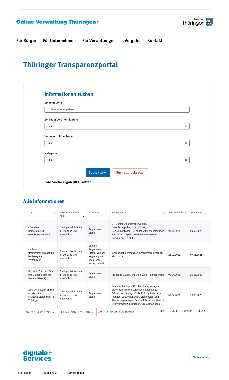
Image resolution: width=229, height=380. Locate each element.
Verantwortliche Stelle (59, 136)
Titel (30, 212)
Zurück (174, 310)
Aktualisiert (196, 212)
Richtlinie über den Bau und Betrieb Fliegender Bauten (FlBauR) (40, 275)
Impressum (24, 372)
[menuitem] (26, 41)
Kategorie (51, 153)
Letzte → (203, 310)
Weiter (188, 310)
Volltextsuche (53, 102)
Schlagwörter (119, 212)
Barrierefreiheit (76, 372)
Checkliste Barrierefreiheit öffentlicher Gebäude (39, 231)
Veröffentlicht (175, 212)
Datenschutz (49, 372)
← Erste (159, 310)
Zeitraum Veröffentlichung (61, 119)
